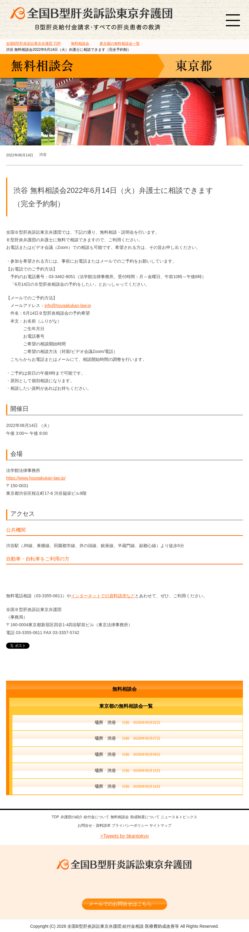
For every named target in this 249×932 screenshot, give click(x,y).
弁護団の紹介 (71, 817)
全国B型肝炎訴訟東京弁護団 (124, 863)
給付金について (96, 817)
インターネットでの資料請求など (103, 595)
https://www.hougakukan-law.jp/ (35, 478)
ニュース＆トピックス (179, 817)
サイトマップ (160, 825)
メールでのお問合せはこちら (120, 900)
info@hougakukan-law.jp (67, 305)
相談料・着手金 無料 (124, 881)
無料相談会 (124, 689)
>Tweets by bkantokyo (124, 835)
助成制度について (145, 817)
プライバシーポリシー (130, 825)
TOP (33, 43)
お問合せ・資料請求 (94, 825)
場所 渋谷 (127, 723)
